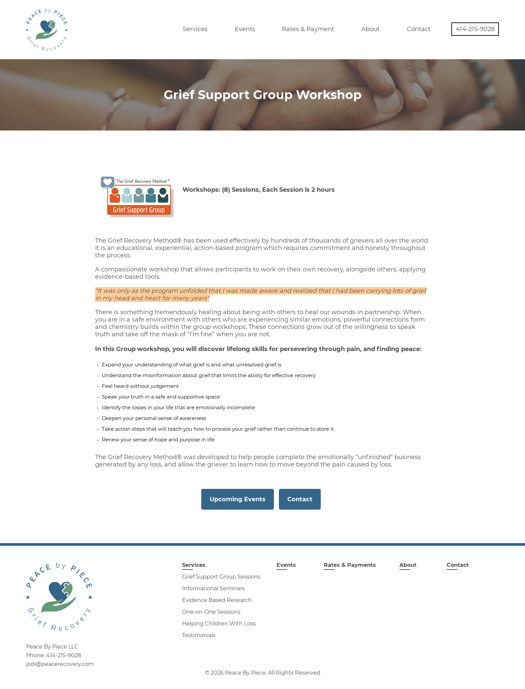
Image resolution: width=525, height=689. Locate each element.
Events (245, 29)
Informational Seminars (213, 588)
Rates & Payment (308, 29)
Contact (419, 29)
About (370, 29)
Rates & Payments (350, 565)
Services (195, 29)
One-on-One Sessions (211, 612)
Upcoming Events (238, 499)
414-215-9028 (475, 29)
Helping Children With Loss (219, 623)
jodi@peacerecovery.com (60, 664)
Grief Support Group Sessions (221, 577)
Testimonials (199, 635)
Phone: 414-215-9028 (53, 655)
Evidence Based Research (217, 600)
